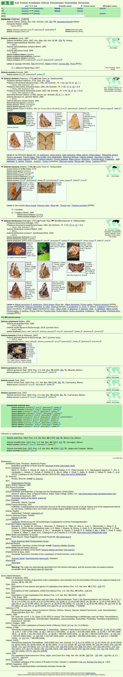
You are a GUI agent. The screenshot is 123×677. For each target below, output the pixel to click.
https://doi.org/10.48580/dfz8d (73, 474)
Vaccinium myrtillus (102, 157)
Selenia (57, 8)
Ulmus (88, 161)
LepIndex (23, 30)
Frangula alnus (97, 159)
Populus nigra (49, 311)
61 (71, 632)
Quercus (37, 161)
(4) (44, 108)
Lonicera (96, 161)
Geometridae (71, 3)
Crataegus (109, 159)
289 (65, 649)
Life (17, 3)
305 (84, 649)
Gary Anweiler (26, 362)
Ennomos (25, 8)
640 (22, 658)
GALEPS (98, 331)
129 (97, 645)
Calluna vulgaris (86, 157)
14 (73, 87)
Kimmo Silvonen (12, 127)
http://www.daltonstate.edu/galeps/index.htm (97, 494)
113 (79, 645)
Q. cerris (82, 307)
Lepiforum (16, 522)
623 (48, 81)
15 (111, 630)
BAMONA (87, 331)
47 (63, 606)
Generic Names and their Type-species (58, 550)
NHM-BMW (50, 30)
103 (37, 636)
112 (23, 638)
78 (69, 91)
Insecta (24, 3)
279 (86, 591)
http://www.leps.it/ (63, 537)
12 (76, 225)
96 (53, 634)
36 (120, 604)
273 (46, 649)
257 (28, 649)
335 (80, 595)
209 (80, 647)
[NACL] (23, 31)
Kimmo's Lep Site (19, 517)
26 (55, 604)
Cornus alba (64, 64)
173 (77, 604)
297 (96, 655)
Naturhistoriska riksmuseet (37, 558)
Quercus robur (43, 205)
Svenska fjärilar (18, 558)
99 (83, 634)
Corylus (10, 307)
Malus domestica (72, 305)
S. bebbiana (100, 309)
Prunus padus (29, 157)
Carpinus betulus (45, 159)
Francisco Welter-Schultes (63, 546)
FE (81, 30)
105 (13, 604)
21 (23, 604)
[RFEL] (19, 26)
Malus (35, 309)
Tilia (32, 64)
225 (99, 647)
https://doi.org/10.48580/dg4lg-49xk (92, 533)
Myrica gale (79, 161)
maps (115, 48)
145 (116, 645)
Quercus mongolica (33, 307)
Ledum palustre (23, 159)
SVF (8, 110)
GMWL (57, 60)
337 (13, 651)
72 (70, 225)
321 (102, 649)
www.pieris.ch (37, 513)
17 (100, 602)
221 (26, 606)
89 (91, 602)
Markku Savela (90, 673)
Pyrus (72, 64)
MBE (116, 108)
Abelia (47, 64)
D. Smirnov (59, 124)
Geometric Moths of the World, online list (29, 498)
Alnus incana (55, 155)
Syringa (18, 64)
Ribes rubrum (82, 155)
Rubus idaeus (95, 155)
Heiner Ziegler (106, 108)
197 (109, 604)
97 (62, 645)
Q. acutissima (72, 307)
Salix (91, 309)
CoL (29, 30)
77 (68, 87)
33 (111, 643)
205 (60, 41)
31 (87, 604)
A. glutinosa (73, 309)
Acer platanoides (54, 157)
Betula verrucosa (22, 305)
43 (66, 83)
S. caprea (20, 161)
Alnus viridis (61, 309)
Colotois (37, 11)
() (80, 8)
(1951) (45, 442)
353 (34, 651)
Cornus (45, 161)
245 (53, 606)
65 (61, 602)
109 (102, 636)
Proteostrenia (38, 8)
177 (43, 647)
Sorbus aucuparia (14, 157)
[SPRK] (22, 105)
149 (45, 604)
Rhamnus (86, 159)
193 (61, 647)
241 (117, 647)
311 (60, 442)
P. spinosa (24, 311)
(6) (46, 41)
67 (101, 632)
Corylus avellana (61, 159)
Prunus (63, 205)
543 (13, 658)
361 (62, 370)
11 (69, 602)
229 (99, 586)
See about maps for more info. (40, 569)
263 (57, 438)
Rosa (53, 205)
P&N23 (15, 30)
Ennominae (84, 3)
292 (50, 22)
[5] (47, 95)
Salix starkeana (68, 155)
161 (24, 647)
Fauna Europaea (19, 489)
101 (115, 634)
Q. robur (46, 307)
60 (43, 632)
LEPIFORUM (92, 108)
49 (16, 645)
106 (70, 636)
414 (106, 655)
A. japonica (83, 309)
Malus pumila (112, 309)
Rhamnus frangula (70, 157)
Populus (28, 161)
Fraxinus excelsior (79, 205)
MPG (34, 331)
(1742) (42, 438)
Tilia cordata (41, 157)
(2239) (46, 370)
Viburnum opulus (66, 161)
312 (62, 449)
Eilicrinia (37, 13)
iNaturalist (38, 30)
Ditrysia (46, 3)
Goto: (43, 16)
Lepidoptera (35, 3)
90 (22, 634)
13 (76, 83)
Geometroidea (57, 3)
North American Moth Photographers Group (30, 541)
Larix (52, 309)
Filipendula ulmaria (110, 155)
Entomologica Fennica (21, 483)
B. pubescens (43, 155)
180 (87, 655)
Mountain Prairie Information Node (60, 466)
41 (32, 602)
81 (47, 645)
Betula (29, 155)
